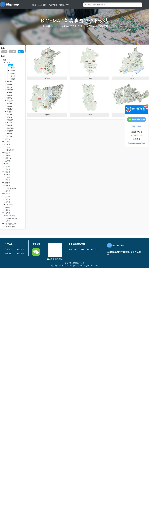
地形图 (21, 52)
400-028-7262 (136, 136)
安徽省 (7, 169)
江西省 (7, 175)
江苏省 (7, 164)
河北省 (7, 144)
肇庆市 (10, 103)
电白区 (13, 71)
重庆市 (7, 194)
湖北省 (7, 183)
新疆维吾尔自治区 (11, 218)
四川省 (7, 196)
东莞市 (10, 123)
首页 (34, 5)
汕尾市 (10, 112)
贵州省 (7, 199)
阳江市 (10, 117)
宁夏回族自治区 (10, 215)
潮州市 (10, 131)
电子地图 (53, 5)
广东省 (7, 62)
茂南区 (13, 68)
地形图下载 (64, 5)
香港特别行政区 (10, 224)
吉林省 (7, 155)
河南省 (7, 180)
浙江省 (7, 166)
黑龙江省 (8, 158)
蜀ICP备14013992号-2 (74, 263)
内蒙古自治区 (9, 150)
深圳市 (10, 87)
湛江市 (10, 101)
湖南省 (7, 185)
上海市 (7, 161)
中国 (4, 60)
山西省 (7, 147)
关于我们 (8, 253)
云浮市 (10, 136)
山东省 (7, 177)
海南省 (7, 191)
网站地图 (20, 253)
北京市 (7, 139)
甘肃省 (7, 210)
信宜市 (13, 79)
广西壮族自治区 (10, 188)
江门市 (10, 98)
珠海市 (10, 90)
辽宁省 (7, 153)
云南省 (7, 202)
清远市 (10, 120)
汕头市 (10, 93)
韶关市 (10, 84)
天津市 (7, 142)
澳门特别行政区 (10, 226)
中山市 (10, 125)
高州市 (13, 73)
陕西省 (7, 207)
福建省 (7, 172)
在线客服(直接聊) (55, 259)
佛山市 (10, 95)
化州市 (13, 76)
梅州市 (10, 109)
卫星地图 (42, 5)
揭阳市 (10, 134)
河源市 (10, 114)
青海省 (7, 213)
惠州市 (10, 106)
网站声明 (20, 250)
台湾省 (7, 221)
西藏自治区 (9, 205)
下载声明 (8, 250)
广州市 (10, 82)
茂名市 (10, 65)
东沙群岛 (11, 128)
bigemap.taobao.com (137, 143)
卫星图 (4, 52)
